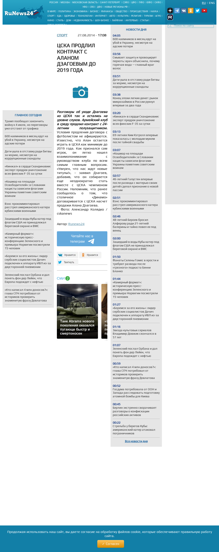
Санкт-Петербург (110, 2)
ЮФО (149, 2)
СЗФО (126, 2)
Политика (64, 11)
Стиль (60, 20)
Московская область (85, 2)
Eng (212, 2)
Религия (136, 16)
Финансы (107, 11)
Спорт (51, 16)
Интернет (101, 16)
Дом (68, 20)
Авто (112, 16)
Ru (204, 2)
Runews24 (76, 224)
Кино (50, 20)
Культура (123, 16)
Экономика (80, 11)
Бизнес (94, 11)
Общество (121, 11)
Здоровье (69, 16)
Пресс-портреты (57, 25)
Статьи (144, 20)
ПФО (141, 2)
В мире (51, 11)
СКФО (158, 2)
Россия (53, 2)
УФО (85, 7)
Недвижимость (83, 20)
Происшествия (139, 11)
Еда (59, 16)
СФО (92, 7)
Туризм (148, 16)
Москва (65, 2)
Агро (158, 16)
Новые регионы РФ (116, 7)
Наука (154, 11)
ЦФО (133, 2)
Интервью (132, 20)
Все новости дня (136, 441)
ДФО (99, 7)
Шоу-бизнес (102, 20)
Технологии (85, 16)
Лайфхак (117, 20)
